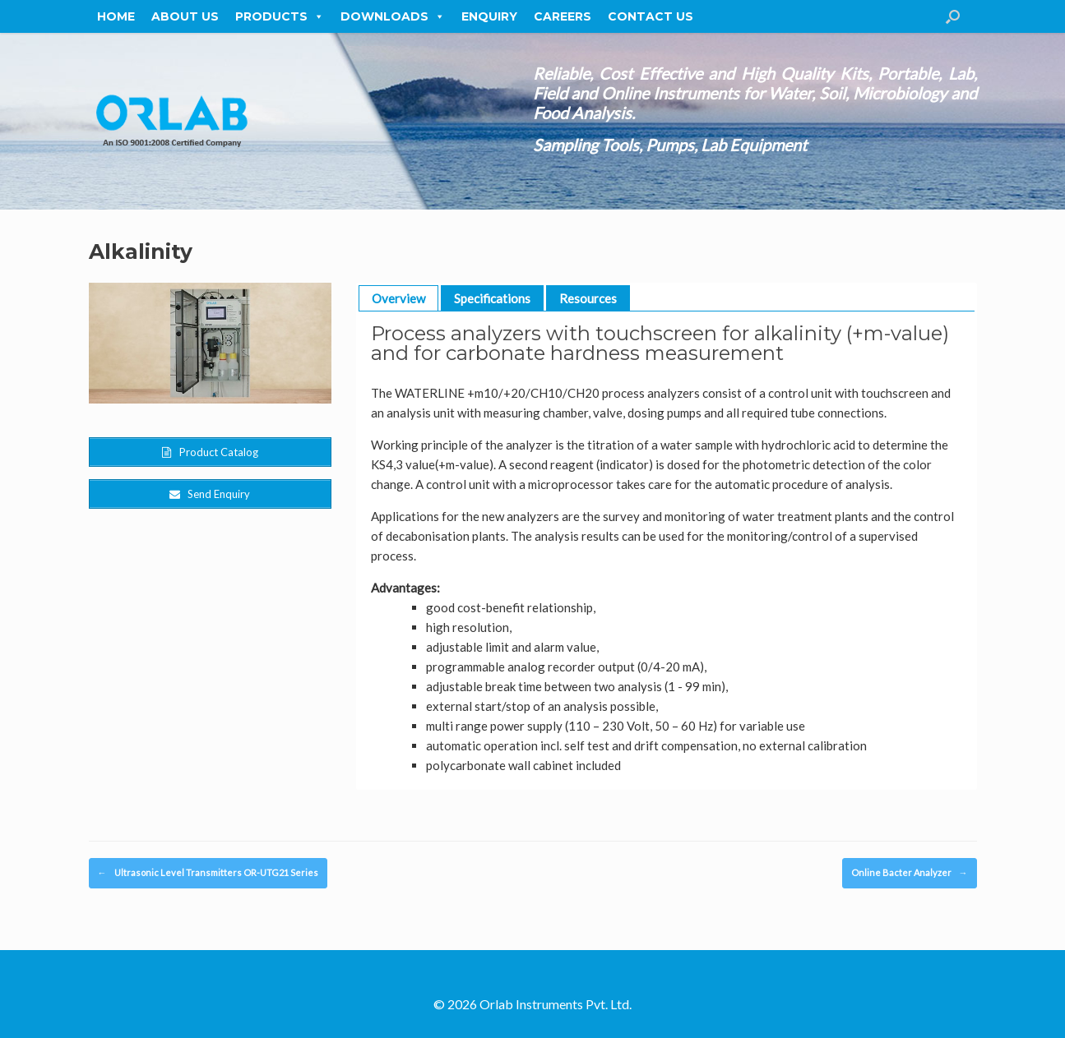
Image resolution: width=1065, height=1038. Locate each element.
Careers (562, 16)
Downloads (392, 16)
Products (279, 16)
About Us (185, 16)
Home (116, 16)
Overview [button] (398, 298)
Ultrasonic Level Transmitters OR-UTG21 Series (208, 873)
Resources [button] (588, 298)
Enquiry (489, 16)
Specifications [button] (492, 298)
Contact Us (650, 16)
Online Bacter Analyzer (909, 873)
